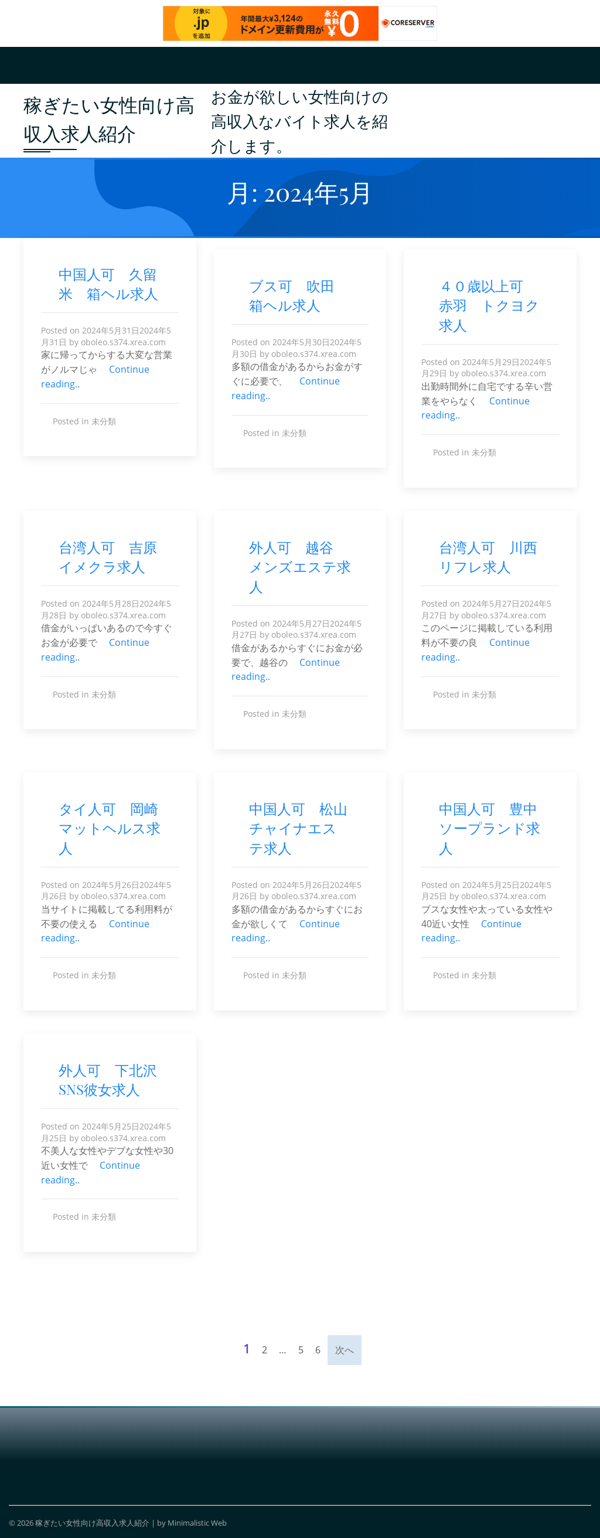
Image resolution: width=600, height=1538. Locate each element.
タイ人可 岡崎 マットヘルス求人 (115, 828)
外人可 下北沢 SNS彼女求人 (115, 1079)
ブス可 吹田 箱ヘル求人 (299, 295)
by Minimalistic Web (192, 1522)
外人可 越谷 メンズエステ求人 (300, 566)
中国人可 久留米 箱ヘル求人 (108, 283)
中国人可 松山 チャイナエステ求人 (305, 828)
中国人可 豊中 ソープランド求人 (495, 828)
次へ (344, 1349)
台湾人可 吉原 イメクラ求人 (115, 556)
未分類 (103, 421)
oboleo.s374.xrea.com (123, 342)
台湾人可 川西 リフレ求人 (495, 556)
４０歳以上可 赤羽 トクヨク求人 (489, 305)
